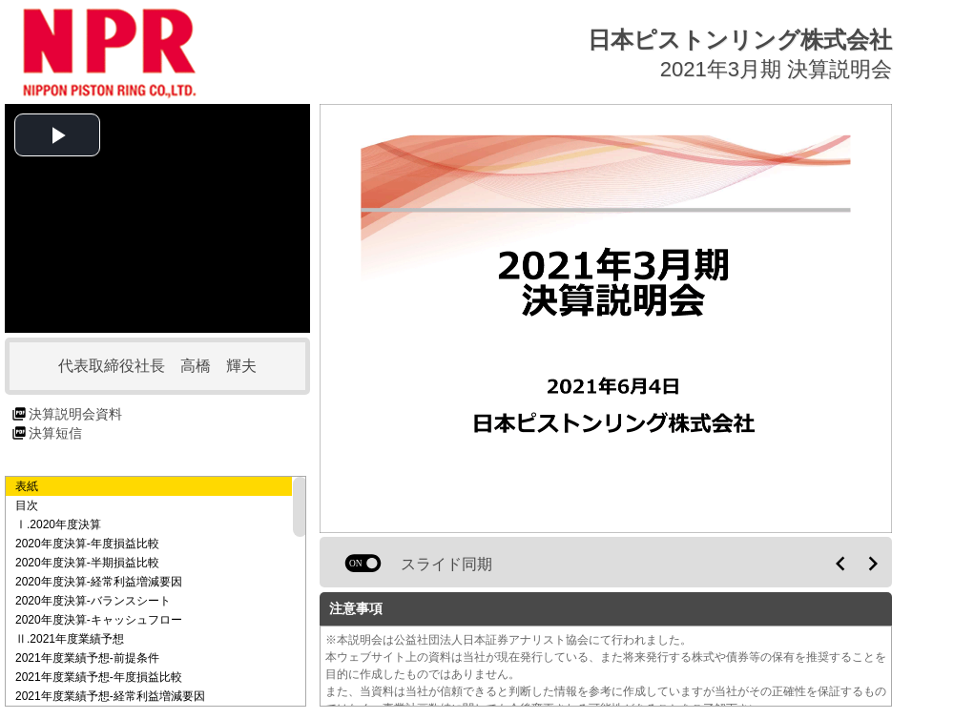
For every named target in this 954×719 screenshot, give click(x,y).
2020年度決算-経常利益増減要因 (98, 581)
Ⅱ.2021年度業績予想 (69, 639)
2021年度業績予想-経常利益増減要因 (110, 696)
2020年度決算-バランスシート (93, 600)
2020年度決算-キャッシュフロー (98, 620)
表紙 (26, 486)
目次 (26, 505)
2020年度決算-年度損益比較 (87, 543)
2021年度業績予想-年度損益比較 (98, 677)
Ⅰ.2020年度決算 (58, 524)
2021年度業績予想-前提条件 (87, 658)
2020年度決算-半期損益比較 (87, 562)
